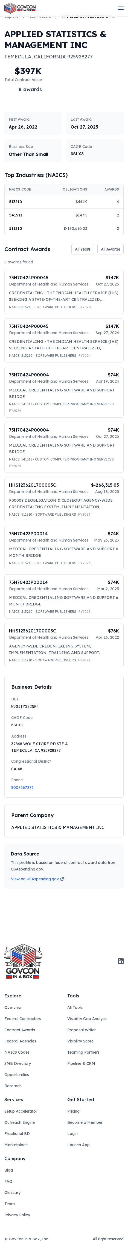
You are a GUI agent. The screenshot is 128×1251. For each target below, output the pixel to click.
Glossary (12, 1192)
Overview (13, 1007)
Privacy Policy (17, 1215)
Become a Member (85, 1122)
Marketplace (16, 1144)
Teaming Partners (83, 1052)
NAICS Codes (17, 1052)
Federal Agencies (20, 1041)
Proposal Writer (81, 1029)
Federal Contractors (22, 1018)
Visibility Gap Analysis (87, 1018)
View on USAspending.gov (37, 878)
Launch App (78, 1144)
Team (9, 1203)
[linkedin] (121, 961)
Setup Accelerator (20, 1111)
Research (13, 1085)
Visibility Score (80, 1041)
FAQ (8, 1181)
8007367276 (22, 787)
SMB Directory (17, 1063)
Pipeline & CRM (81, 1063)
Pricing (73, 1111)
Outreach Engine (19, 1122)
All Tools (75, 1007)
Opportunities (16, 1074)
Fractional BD (17, 1133)
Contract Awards (19, 1029)
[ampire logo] (20, 8)
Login (72, 1133)
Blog (8, 1170)
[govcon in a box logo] (23, 961)
